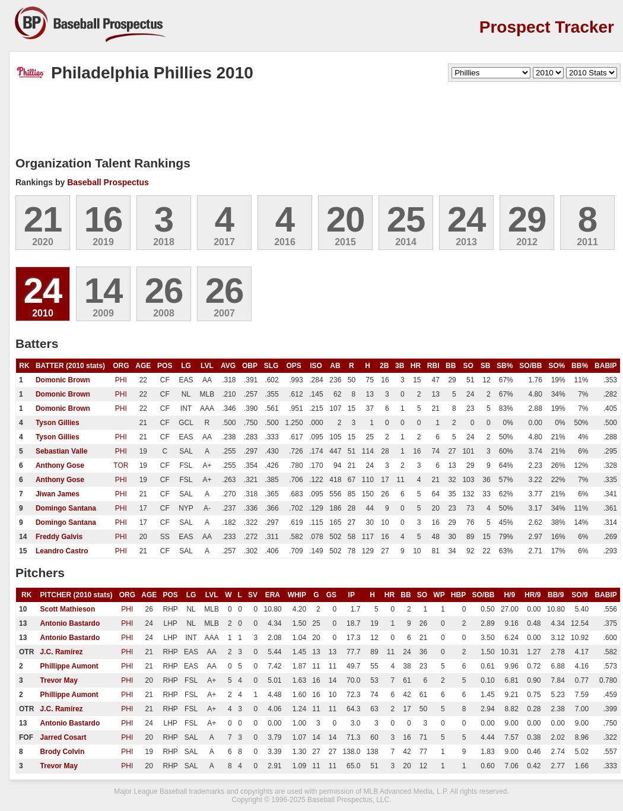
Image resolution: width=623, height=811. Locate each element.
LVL (207, 366)
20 (345, 219)
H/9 (509, 595)
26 (164, 291)
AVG (228, 366)
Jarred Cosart (63, 737)
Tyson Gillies (58, 423)
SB (486, 366)
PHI (121, 380)
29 (527, 219)
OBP (250, 366)
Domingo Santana (66, 508)
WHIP (297, 595)
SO (468, 366)
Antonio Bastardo (70, 623)
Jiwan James (58, 494)
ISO (316, 366)
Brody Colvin (62, 751)
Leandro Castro (62, 551)
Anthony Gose (60, 465)
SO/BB (530, 366)
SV (253, 595)
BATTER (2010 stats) (70, 366)
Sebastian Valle (61, 451)
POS (164, 366)
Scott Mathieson (68, 609)
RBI (433, 366)
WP (438, 595)
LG (186, 366)
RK (24, 366)
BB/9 (556, 595)
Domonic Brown (63, 380)
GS (331, 595)
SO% (556, 366)
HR (416, 366)
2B (384, 366)
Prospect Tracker (546, 27)
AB (335, 366)
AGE (143, 366)
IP (351, 595)
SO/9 (579, 595)
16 (103, 219)
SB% (505, 366)
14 (103, 291)
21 (43, 219)
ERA (272, 595)
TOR (120, 465)
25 (406, 219)
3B (399, 366)
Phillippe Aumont (69, 666)
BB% (579, 366)
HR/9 (533, 595)
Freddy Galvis (59, 537)
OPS (293, 366)
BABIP (605, 366)
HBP (458, 595)
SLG (271, 366)
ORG (121, 366)
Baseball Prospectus (108, 182)
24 (466, 219)
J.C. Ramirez (61, 652)
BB (451, 366)
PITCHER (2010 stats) (76, 595)
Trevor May (59, 680)
